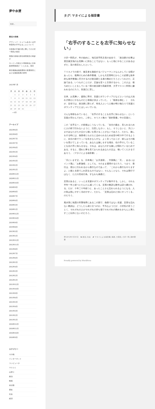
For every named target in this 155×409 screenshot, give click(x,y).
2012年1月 (13, 280)
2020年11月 (14, 178)
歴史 (11, 389)
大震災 (118, 237)
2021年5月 (13, 152)
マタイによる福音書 (103, 237)
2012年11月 (14, 244)
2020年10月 (14, 183)
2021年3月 (13, 160)
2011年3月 (13, 311)
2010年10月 (14, 333)
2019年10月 (14, 218)
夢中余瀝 (15, 11)
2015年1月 (13, 236)
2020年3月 (13, 205)
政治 (11, 376)
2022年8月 (13, 134)
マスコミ (12, 367)
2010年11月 (14, 328)
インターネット (15, 359)
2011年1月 (13, 319)
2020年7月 (13, 196)
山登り (11, 372)
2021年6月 (13, 147)
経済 (11, 398)
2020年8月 (13, 191)
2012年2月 (13, 275)
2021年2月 (13, 165)
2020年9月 (13, 187)
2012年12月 (14, 240)
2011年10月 (14, 289)
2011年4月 (13, 306)
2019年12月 (14, 213)
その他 (11, 354)
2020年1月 (13, 209)
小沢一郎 (126, 237)
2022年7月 (13, 138)
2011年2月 (13, 315)
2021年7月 (13, 143)
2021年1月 (13, 169)
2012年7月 (13, 253)
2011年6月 (13, 297)
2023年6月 (13, 130)
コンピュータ (14, 363)
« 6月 (14, 112)
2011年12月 (14, 284)
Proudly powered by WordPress (77, 260)
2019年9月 (13, 222)
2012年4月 (13, 266)
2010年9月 (13, 337)
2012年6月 (13, 258)
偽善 (113, 237)
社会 (11, 394)
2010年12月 (14, 324)
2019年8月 (13, 227)
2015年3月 (13, 231)
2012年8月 (13, 249)
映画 (11, 381)
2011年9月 (13, 293)
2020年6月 (13, 200)
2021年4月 (13, 156)
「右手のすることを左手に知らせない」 (100, 45)
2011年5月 (13, 302)
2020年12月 (14, 174)
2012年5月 (13, 262)
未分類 (11, 385)
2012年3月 (13, 271)
